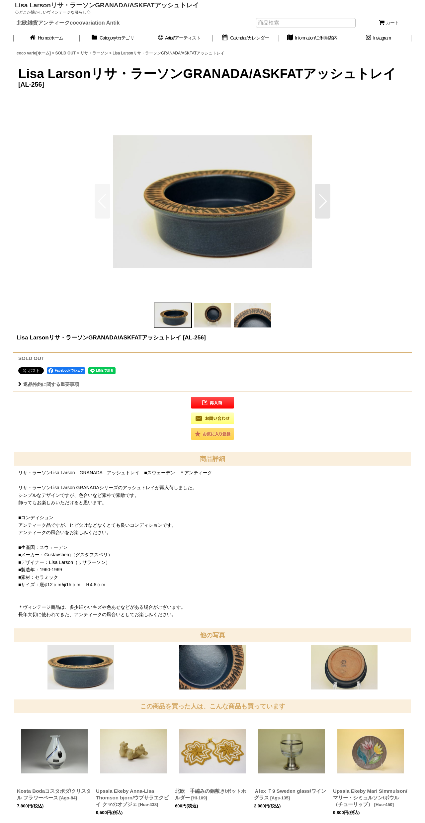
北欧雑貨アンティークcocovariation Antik (68, 23)
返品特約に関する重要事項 (48, 384)
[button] (322, 201)
